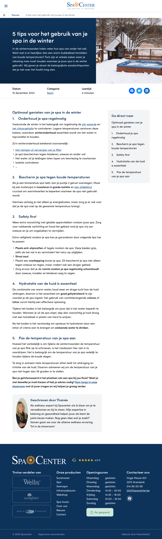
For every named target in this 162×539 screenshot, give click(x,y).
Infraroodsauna (65, 490)
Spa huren (62, 502)
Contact (61, 514)
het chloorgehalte (23, 128)
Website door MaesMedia (136, 534)
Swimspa (61, 486)
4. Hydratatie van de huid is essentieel (128, 163)
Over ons (61, 506)
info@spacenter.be (138, 490)
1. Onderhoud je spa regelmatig (125, 135)
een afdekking (83, 187)
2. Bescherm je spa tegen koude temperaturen (128, 146)
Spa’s (50, 93)
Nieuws (15, 14)
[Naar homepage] (4, 14)
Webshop (62, 494)
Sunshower (63, 478)
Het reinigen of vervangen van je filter (38, 150)
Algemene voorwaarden (51, 534)
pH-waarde (89, 124)
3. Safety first (121, 154)
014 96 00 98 (135, 486)
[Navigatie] (6, 6)
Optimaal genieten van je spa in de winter (127, 124)
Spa (58, 482)
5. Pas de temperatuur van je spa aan (126, 174)
